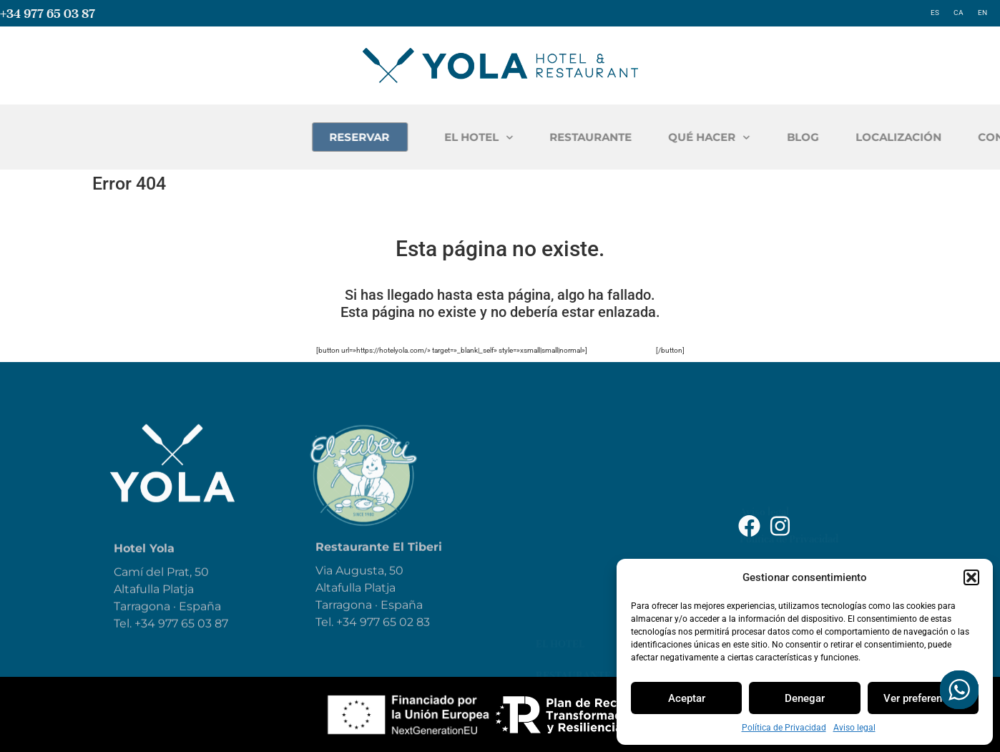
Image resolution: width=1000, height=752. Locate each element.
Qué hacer (566, 506)
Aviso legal (854, 728)
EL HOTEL (579, 138)
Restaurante (573, 475)
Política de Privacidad (784, 728)
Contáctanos (574, 632)
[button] (971, 577)
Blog (549, 538)
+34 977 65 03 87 (47, 13)
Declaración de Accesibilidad (805, 492)
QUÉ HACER (809, 138)
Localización (574, 601)
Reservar (562, 569)
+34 (348, 636)
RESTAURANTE (690, 137)
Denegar (805, 698)
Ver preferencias (922, 698)
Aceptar (686, 698)
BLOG (903, 137)
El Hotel (560, 443)
